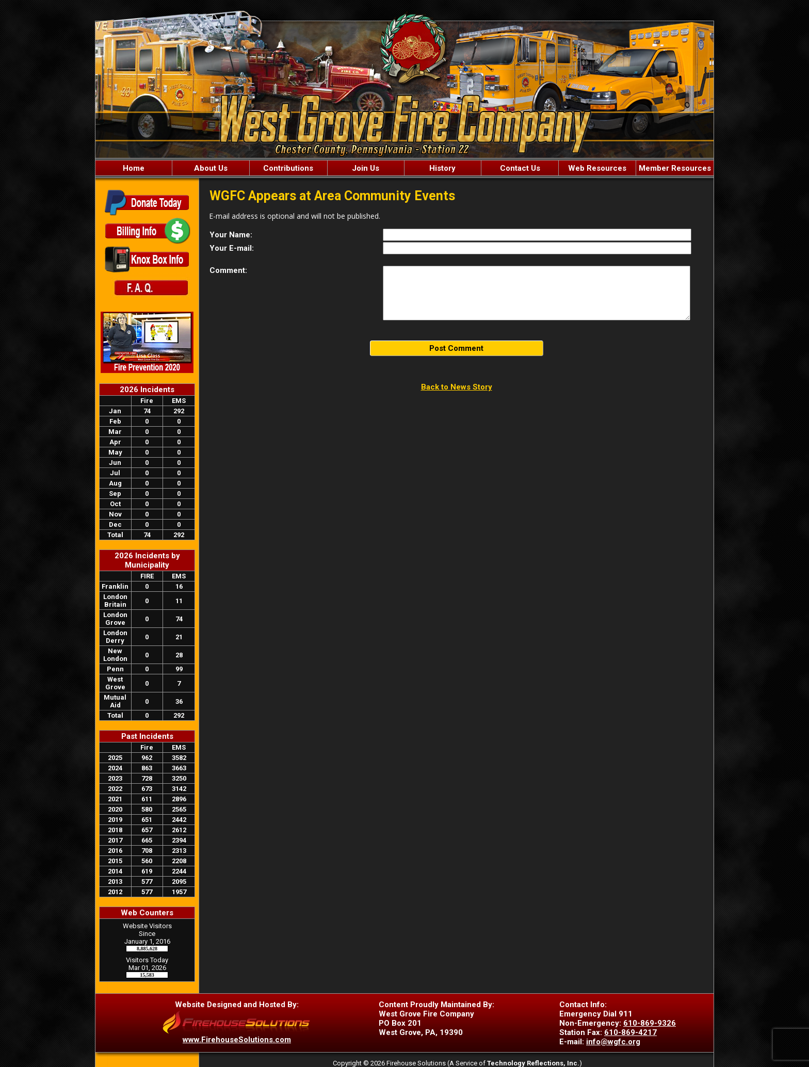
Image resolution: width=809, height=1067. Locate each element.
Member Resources (675, 168)
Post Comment (456, 348)
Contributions (288, 168)
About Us (211, 168)
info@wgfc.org (613, 1041)
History (442, 168)
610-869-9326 (649, 1023)
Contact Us (520, 168)
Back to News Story (456, 387)
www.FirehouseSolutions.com (237, 1039)
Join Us (365, 168)
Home (133, 168)
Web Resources (597, 168)
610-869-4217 (630, 1032)
